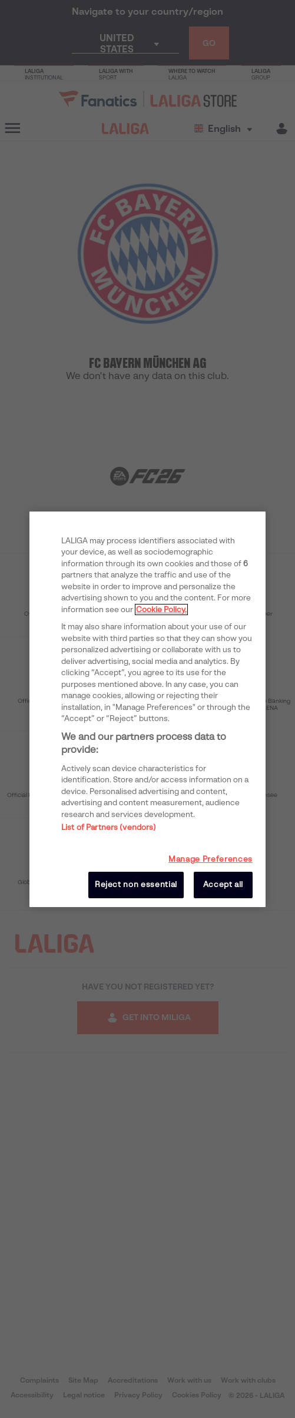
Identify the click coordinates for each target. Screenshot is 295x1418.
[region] (147, 708)
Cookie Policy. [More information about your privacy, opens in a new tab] (161, 609)
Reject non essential (136, 884)
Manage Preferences (210, 859)
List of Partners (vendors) (108, 827)
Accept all (223, 884)
